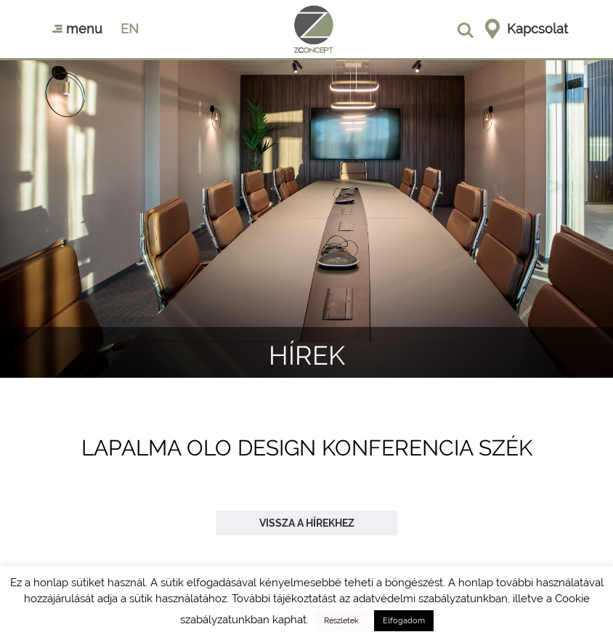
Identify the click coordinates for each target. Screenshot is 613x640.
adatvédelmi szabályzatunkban (430, 598)
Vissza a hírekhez (306, 523)
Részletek (341, 620)
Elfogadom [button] (404, 620)
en (130, 28)
